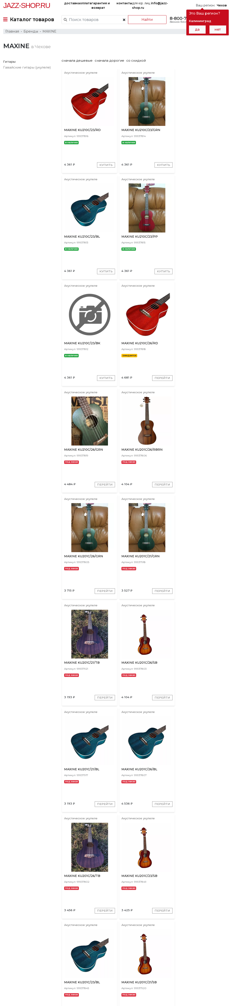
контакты (124, 3)
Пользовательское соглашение (27, 995)
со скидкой (138, 62)
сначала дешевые (79, 62)
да (197, 29)
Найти (146, 20)
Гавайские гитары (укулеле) (27, 69)
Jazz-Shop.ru (26, 5)
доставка (72, 3)
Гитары (9, 63)
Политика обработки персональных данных (37, 999)
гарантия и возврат (100, 5)
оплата (85, 3)
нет (218, 29)
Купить (105, 168)
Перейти (213, 275)
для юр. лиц (150, 5)
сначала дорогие (111, 62)
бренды (159, 964)
